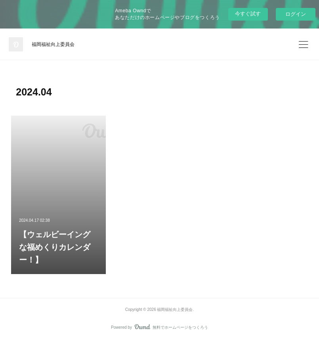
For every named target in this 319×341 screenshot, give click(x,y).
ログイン (295, 14)
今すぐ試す (248, 14)
